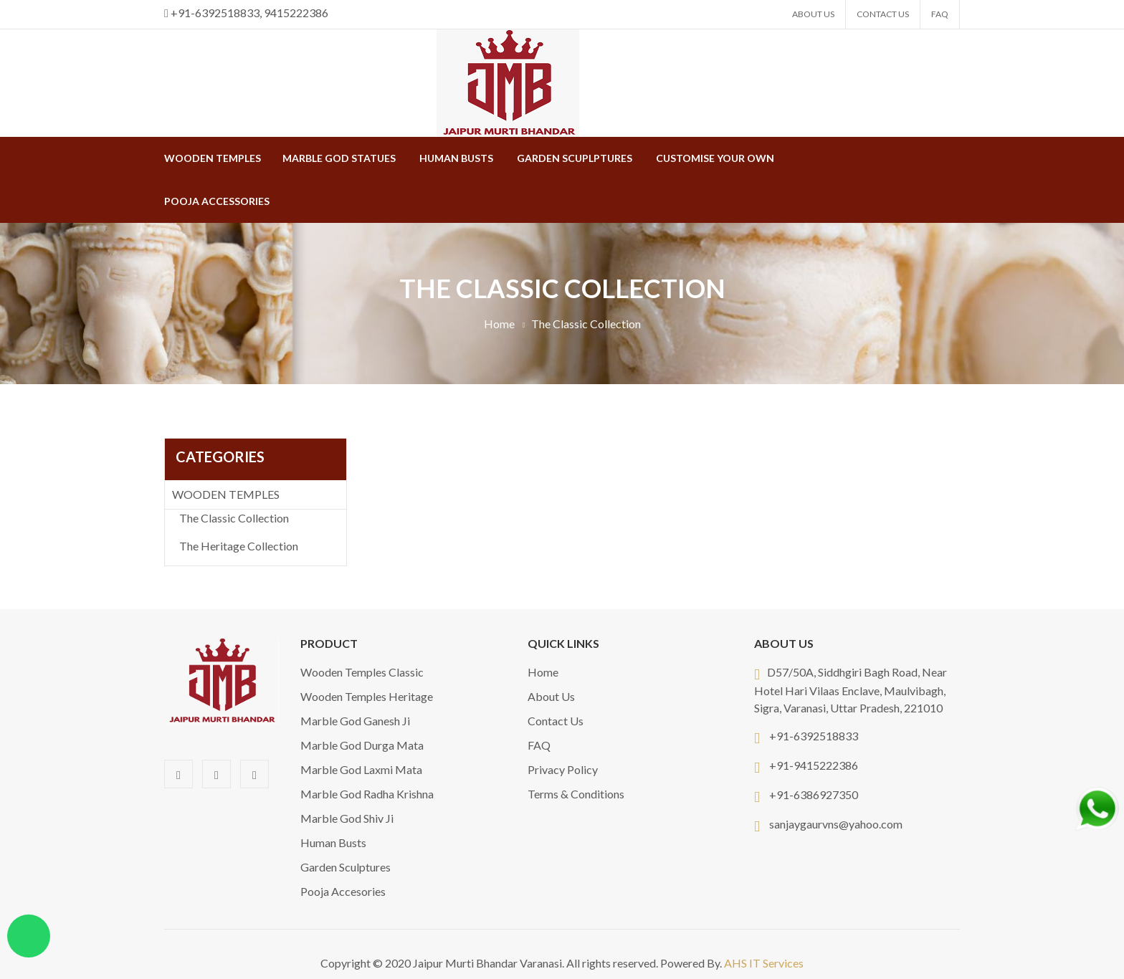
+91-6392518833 (813, 735)
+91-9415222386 (813, 765)
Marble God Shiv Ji (347, 818)
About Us (813, 14)
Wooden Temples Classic (362, 672)
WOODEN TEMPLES (212, 158)
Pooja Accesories (343, 891)
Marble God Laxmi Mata (361, 769)
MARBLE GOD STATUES (339, 158)
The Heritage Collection (238, 546)
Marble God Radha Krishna (367, 794)
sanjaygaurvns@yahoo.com (835, 824)
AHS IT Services (764, 963)
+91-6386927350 (813, 794)
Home (499, 323)
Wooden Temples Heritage (366, 696)
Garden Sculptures (345, 867)
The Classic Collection (234, 518)
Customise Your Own (715, 158)
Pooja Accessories (217, 201)
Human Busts (456, 158)
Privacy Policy (563, 769)
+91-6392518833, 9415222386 (249, 12)
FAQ (939, 14)
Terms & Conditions (576, 794)
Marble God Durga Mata (362, 745)
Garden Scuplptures (574, 158)
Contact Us (883, 14)
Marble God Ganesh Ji (355, 720)
